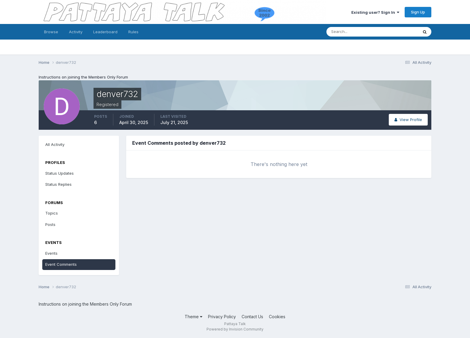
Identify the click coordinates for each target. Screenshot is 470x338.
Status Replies (58, 184)
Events (51, 253)
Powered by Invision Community (235, 329)
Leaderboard (105, 31)
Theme (193, 316)
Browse (51, 31)
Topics (51, 213)
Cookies (277, 316)
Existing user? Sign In (375, 12)
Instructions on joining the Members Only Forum (83, 77)
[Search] (352, 32)
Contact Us (252, 316)
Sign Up (418, 12)
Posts (50, 224)
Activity (75, 31)
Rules (133, 31)
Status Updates (59, 173)
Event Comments (61, 264)
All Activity (54, 144)
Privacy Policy (222, 316)
